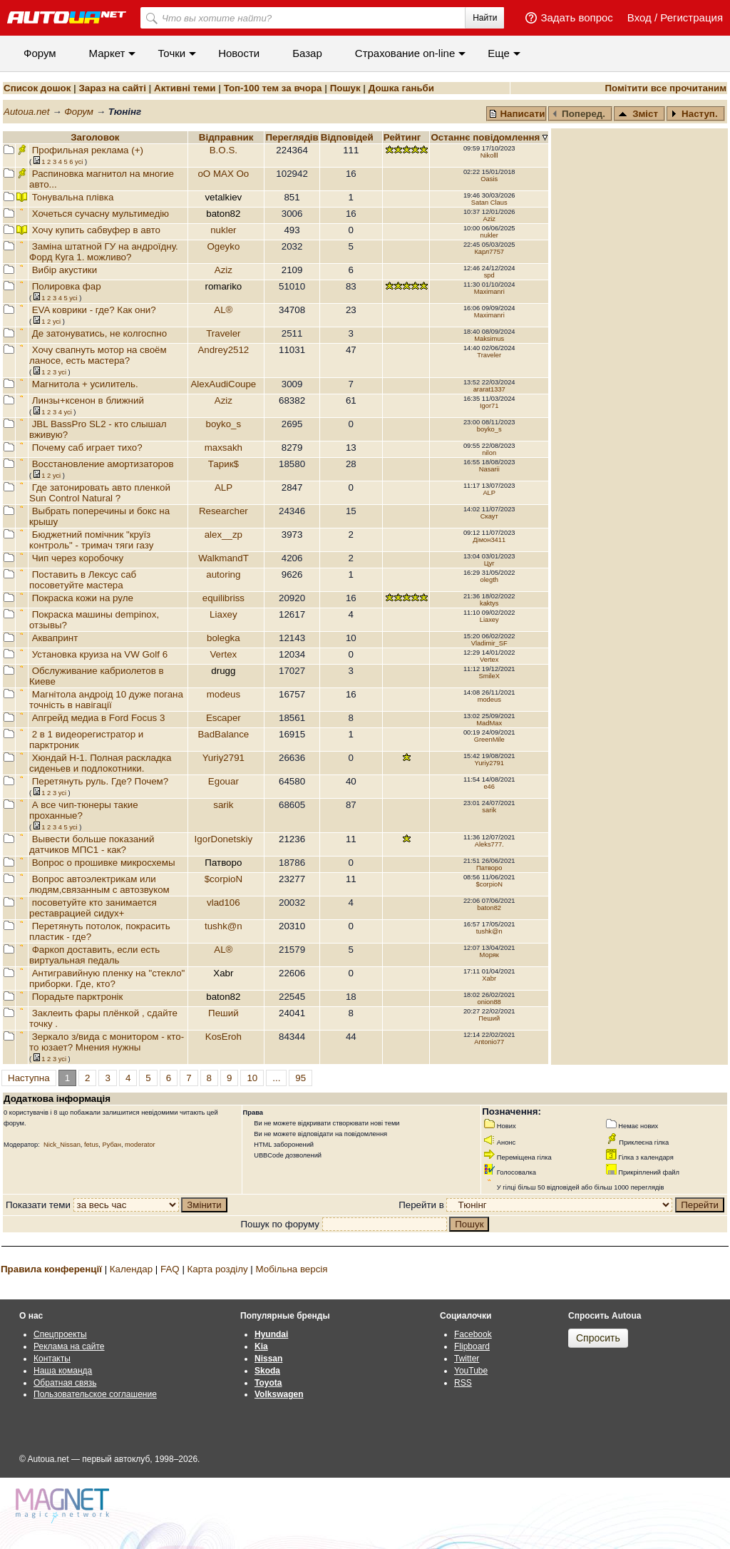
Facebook (473, 1334)
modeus (223, 694)
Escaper (223, 717)
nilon (489, 452)
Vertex (223, 654)
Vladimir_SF (489, 643)
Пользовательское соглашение (95, 1394)
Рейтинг (403, 137)
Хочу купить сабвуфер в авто (96, 230)
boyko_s (224, 424)
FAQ (170, 1269)
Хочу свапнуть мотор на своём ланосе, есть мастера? (98, 355)
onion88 (489, 1002)
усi (79, 161)
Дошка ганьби (401, 88)
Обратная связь (65, 1383)
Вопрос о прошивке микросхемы (103, 862)
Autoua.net (26, 111)
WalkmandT (223, 558)
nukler (223, 230)
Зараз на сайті (111, 88)
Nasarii (489, 469)
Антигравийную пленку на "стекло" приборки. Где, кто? (107, 978)
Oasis (489, 179)
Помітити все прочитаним (665, 88)
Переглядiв (291, 137)
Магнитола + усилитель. (85, 384)
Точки (171, 53)
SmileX (489, 676)
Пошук (345, 88)
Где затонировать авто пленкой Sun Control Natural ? (99, 492)
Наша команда (63, 1371)
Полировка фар (66, 286)
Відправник (226, 137)
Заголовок (95, 137)
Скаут (489, 516)
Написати (516, 113)
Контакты (52, 1359)
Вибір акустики (64, 270)
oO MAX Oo (223, 173)
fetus (91, 1144)
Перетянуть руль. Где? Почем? (100, 781)
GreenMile (489, 739)
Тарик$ (223, 464)
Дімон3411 (489, 539)
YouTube (471, 1371)
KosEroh (223, 1036)
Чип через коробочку (78, 558)
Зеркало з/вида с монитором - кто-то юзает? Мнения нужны (106, 1042)
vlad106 (223, 902)
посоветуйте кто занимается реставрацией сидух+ (93, 908)
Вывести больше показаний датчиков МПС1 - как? (92, 844)
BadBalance (223, 734)
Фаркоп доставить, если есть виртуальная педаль (94, 955)
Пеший (223, 1013)
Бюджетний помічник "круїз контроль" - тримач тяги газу (91, 540)
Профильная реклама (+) (87, 150)
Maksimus (489, 338)
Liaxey (223, 614)
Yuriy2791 (223, 757)
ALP (223, 487)
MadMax (489, 723)
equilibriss (223, 598)
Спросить (598, 1338)
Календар (131, 1269)
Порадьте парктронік (77, 996)
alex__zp (223, 534)
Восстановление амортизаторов (103, 464)
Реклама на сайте (69, 1346)
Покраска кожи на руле (82, 598)
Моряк (489, 954)
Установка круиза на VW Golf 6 (100, 654)
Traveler (223, 333)
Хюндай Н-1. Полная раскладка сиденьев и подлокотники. (100, 763)
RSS (463, 1383)
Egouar (223, 781)
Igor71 (489, 405)
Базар (307, 53)
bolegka (223, 638)
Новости (238, 53)
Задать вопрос (576, 17)
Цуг (489, 563)
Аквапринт (55, 638)
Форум (40, 53)
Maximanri (489, 291)
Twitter (466, 1359)
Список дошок (37, 88)
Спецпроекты (60, 1334)
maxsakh (223, 447)
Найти (485, 18)
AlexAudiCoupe (223, 384)
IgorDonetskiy (224, 839)
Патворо (489, 867)
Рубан (111, 1144)
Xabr (489, 978)
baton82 (489, 907)
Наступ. (694, 113)
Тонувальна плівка (73, 197)
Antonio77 (489, 1042)
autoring (223, 574)
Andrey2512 (223, 349)
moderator (140, 1144)
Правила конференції (51, 1269)
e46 (489, 786)
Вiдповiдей (348, 137)
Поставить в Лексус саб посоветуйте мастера (82, 580)
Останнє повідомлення (487, 137)
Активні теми (184, 88)
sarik (223, 804)
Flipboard (472, 1346)
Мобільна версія (291, 1269)
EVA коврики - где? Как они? (94, 310)
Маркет (107, 53)
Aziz (489, 219)
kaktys (489, 603)
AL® (223, 310)
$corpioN (223, 879)
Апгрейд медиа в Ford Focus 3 (98, 717)
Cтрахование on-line (405, 53)
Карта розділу (217, 1269)
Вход (639, 17)
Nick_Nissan (62, 1144)
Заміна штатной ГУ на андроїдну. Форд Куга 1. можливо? (103, 251)
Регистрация (691, 17)
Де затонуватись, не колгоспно (99, 333)
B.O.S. (223, 150)
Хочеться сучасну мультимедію (100, 213)
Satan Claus (489, 202)
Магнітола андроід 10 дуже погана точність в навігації (106, 699)
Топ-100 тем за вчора (273, 88)
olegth (489, 579)
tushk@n (223, 926)
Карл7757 (489, 251)
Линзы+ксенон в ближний (88, 400)
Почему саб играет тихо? (87, 447)
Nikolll (489, 155)
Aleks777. (489, 844)
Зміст (638, 113)
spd (489, 275)
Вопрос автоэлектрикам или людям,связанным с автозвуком (99, 884)
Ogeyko (223, 246)
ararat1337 (489, 389)
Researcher (223, 511)
